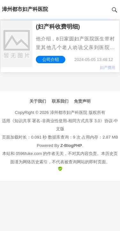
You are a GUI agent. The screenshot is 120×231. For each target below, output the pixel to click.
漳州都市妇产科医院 (68, 112)
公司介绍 (50, 59)
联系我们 (60, 101)
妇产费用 (107, 67)
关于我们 (37, 101)
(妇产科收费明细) (58, 26)
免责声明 (82, 101)
